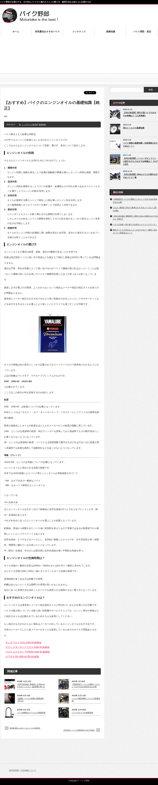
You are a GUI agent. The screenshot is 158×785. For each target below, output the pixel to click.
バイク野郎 (84, 781)
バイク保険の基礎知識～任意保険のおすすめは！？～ (140, 144)
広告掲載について (28, 770)
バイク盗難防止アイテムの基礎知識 (31, 713)
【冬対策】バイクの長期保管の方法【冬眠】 (79, 730)
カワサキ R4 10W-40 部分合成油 (22, 656)
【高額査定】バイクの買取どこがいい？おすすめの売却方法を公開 (86, 685)
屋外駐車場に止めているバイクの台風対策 (25, 728)
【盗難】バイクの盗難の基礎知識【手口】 (30, 699)
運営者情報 (14, 770)
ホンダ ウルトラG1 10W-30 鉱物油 (23, 642)
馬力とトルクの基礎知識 (133, 128)
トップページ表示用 (30, 124)
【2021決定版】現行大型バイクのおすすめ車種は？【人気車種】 (139, 114)
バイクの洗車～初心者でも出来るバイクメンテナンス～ (135, 224)
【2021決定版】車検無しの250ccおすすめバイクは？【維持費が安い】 (31, 685)
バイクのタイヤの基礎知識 (82, 713)
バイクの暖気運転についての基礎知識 (86, 699)
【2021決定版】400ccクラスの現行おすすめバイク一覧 (140, 176)
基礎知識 (42, 124)
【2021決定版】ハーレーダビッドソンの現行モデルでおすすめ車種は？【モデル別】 (140, 161)
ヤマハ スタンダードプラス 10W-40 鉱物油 (27, 647)
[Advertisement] (79, 62)
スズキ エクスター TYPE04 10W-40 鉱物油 (27, 651)
